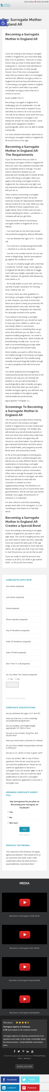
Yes (11, 812)
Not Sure (14, 823)
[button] (3, 22)
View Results (24, 835)
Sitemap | (27, 1058)
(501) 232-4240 (42, 2)
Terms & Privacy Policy (15, 698)
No (11, 817)
